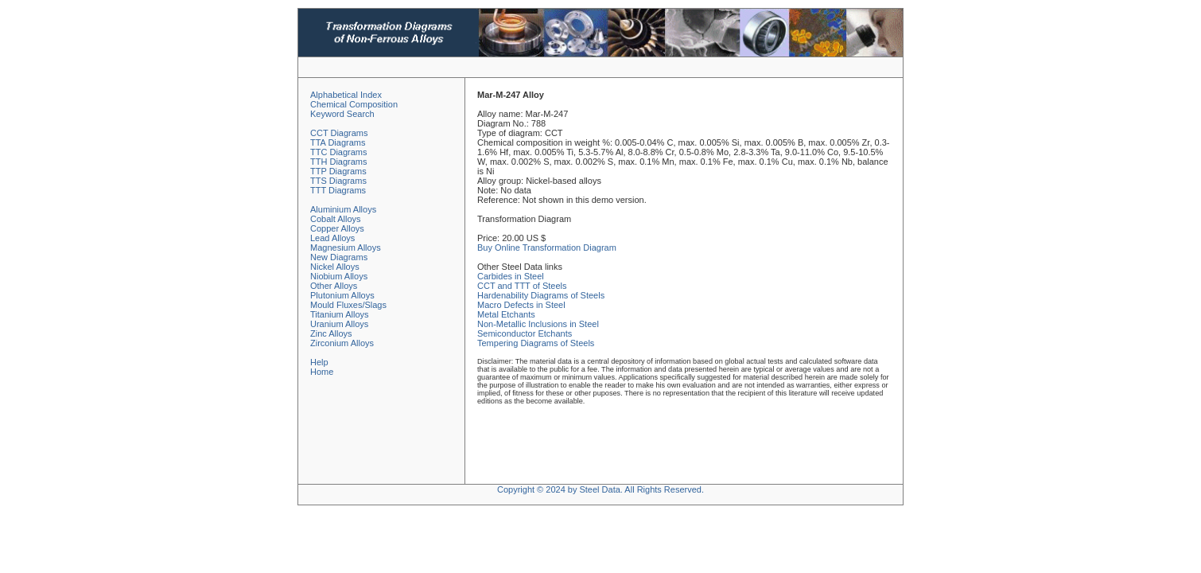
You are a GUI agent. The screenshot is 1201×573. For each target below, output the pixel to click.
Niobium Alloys (338, 276)
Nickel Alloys (335, 266)
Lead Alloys (332, 238)
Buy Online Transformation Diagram (546, 247)
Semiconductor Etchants (524, 333)
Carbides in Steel (510, 276)
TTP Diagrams (338, 171)
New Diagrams (338, 257)
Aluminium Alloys (343, 209)
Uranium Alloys (339, 324)
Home (321, 371)
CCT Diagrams (339, 133)
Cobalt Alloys (335, 219)
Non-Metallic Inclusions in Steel (538, 324)
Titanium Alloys (339, 314)
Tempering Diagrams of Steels (535, 343)
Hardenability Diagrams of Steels (540, 295)
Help (319, 362)
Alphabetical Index (346, 94)
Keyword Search (342, 114)
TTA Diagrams (337, 142)
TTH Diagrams (338, 161)
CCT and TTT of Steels (522, 285)
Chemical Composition (354, 104)
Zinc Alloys (331, 333)
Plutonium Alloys (342, 295)
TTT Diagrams (338, 190)
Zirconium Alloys (342, 343)
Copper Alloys (337, 228)
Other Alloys (333, 285)
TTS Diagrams (338, 180)
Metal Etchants (506, 314)
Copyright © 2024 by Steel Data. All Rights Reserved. (600, 489)
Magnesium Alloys (345, 247)
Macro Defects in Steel (521, 305)
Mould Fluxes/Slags (348, 305)
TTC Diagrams (338, 152)
